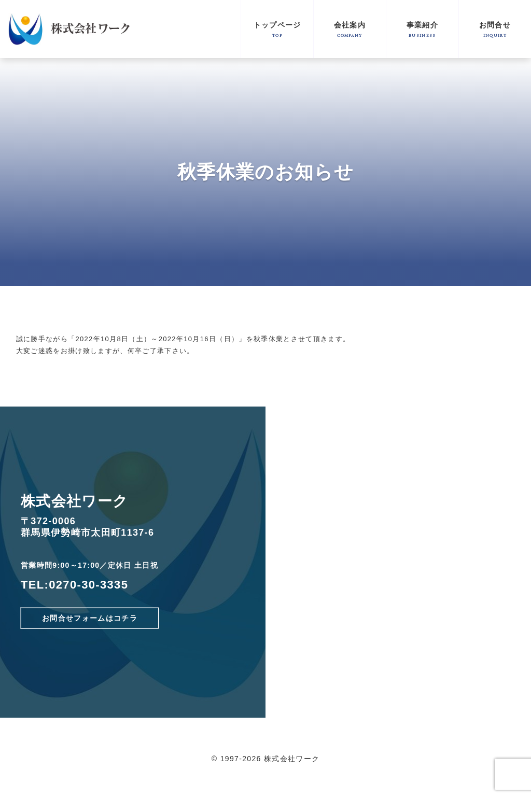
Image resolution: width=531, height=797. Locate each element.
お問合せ (495, 29)
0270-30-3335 (88, 584)
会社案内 (350, 29)
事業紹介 (422, 29)
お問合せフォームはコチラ (89, 618)
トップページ (277, 29)
